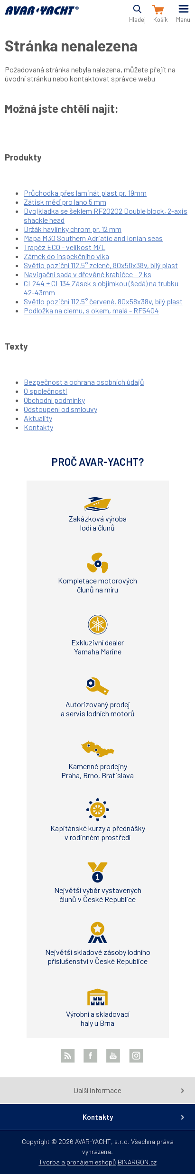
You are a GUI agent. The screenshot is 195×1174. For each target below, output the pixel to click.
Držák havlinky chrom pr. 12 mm (72, 228)
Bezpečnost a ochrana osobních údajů (84, 381)
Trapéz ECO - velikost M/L (64, 246)
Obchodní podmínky (54, 399)
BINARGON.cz (137, 1162)
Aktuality (38, 417)
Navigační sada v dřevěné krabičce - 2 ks (87, 274)
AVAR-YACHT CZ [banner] (42, 16)
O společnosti (45, 390)
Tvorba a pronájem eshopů (77, 1162)
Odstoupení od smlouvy (60, 408)
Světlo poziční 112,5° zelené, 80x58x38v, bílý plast (101, 265)
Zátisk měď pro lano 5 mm (65, 201)
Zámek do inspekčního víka (66, 256)
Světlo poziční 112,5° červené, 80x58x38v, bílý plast (103, 301)
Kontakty (38, 426)
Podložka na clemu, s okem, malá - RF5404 (91, 310)
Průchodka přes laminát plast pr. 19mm (85, 192)
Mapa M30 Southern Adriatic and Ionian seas (93, 237)
